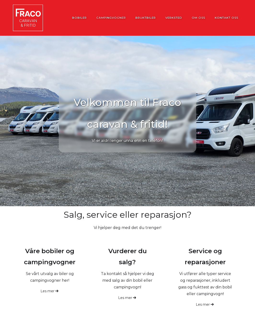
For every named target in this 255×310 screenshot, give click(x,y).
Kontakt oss (226, 17)
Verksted (173, 17)
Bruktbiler (145, 17)
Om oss (198, 17)
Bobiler (79, 17)
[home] (28, 18)
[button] (232, 275)
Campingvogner (111, 17)
